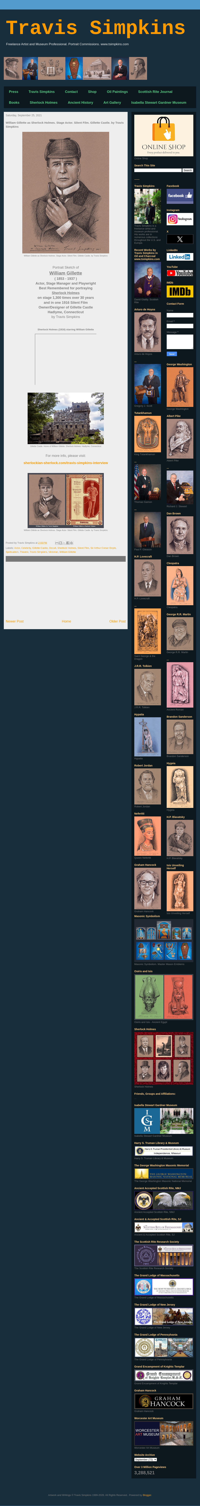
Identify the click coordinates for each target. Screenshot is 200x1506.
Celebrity (26, 548)
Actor (17, 548)
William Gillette (67, 552)
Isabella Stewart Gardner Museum (158, 102)
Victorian (53, 552)
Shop (92, 92)
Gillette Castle (40, 548)
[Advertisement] (65, 590)
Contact (71, 92)
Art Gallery (112, 102)
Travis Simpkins (96, 28)
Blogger (147, 1495)
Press (13, 92)
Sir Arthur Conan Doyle (103, 548)
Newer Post (15, 621)
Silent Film (83, 548)
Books (14, 102)
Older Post (117, 621)
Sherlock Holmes (44, 102)
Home (66, 621)
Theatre (24, 552)
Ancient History (80, 102)
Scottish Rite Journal (155, 92)
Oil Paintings (117, 92)
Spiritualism (12, 552)
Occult (52, 548)
